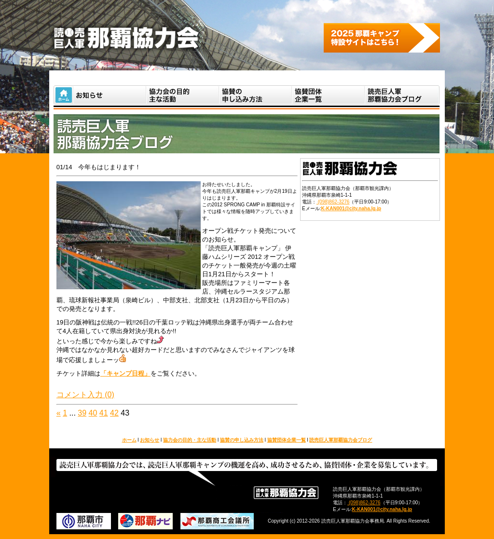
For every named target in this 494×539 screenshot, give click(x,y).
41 (103, 413)
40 (93, 413)
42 (114, 413)
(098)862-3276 (332, 201)
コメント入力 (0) (85, 395)
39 (82, 413)
